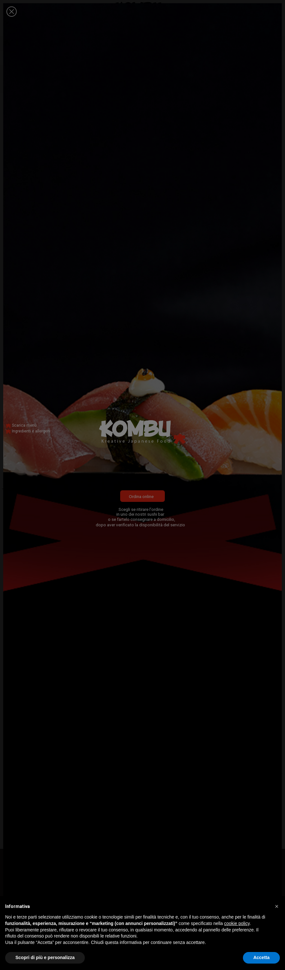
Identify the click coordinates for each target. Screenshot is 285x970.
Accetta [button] (261, 957)
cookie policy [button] (237, 923)
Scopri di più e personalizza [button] (45, 957)
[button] (277, 906)
